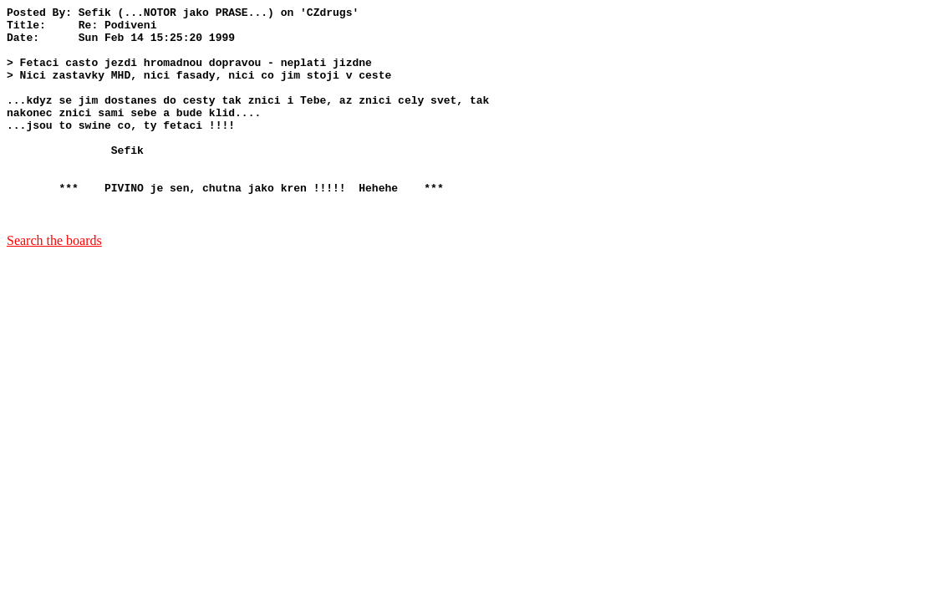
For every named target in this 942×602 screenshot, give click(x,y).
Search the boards (54, 283)
